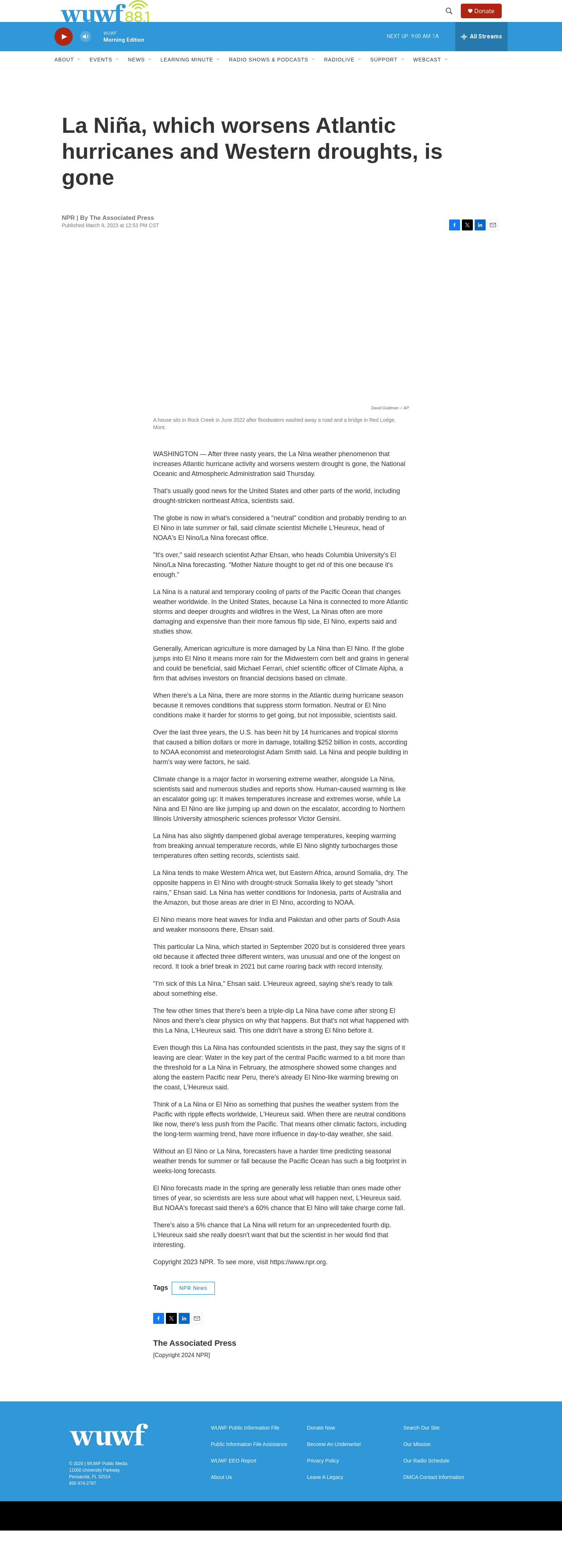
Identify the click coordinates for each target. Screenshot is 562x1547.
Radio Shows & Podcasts (268, 76)
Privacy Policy (323, 1477)
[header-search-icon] (452, 19)
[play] (63, 53)
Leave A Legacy (325, 1494)
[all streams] (481, 53)
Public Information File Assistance (249, 1461)
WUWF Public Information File (245, 1444)
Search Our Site (421, 1444)
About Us (221, 1494)
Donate (489, 19)
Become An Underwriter (334, 1461)
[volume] (85, 53)
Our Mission (417, 1461)
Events (101, 76)
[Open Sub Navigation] (79, 76)
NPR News (193, 1304)
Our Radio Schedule (426, 1477)
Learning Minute (186, 76)
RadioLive (339, 76)
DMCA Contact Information (433, 1494)
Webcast (427, 76)
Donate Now (321, 1444)
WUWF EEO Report (233, 1477)
